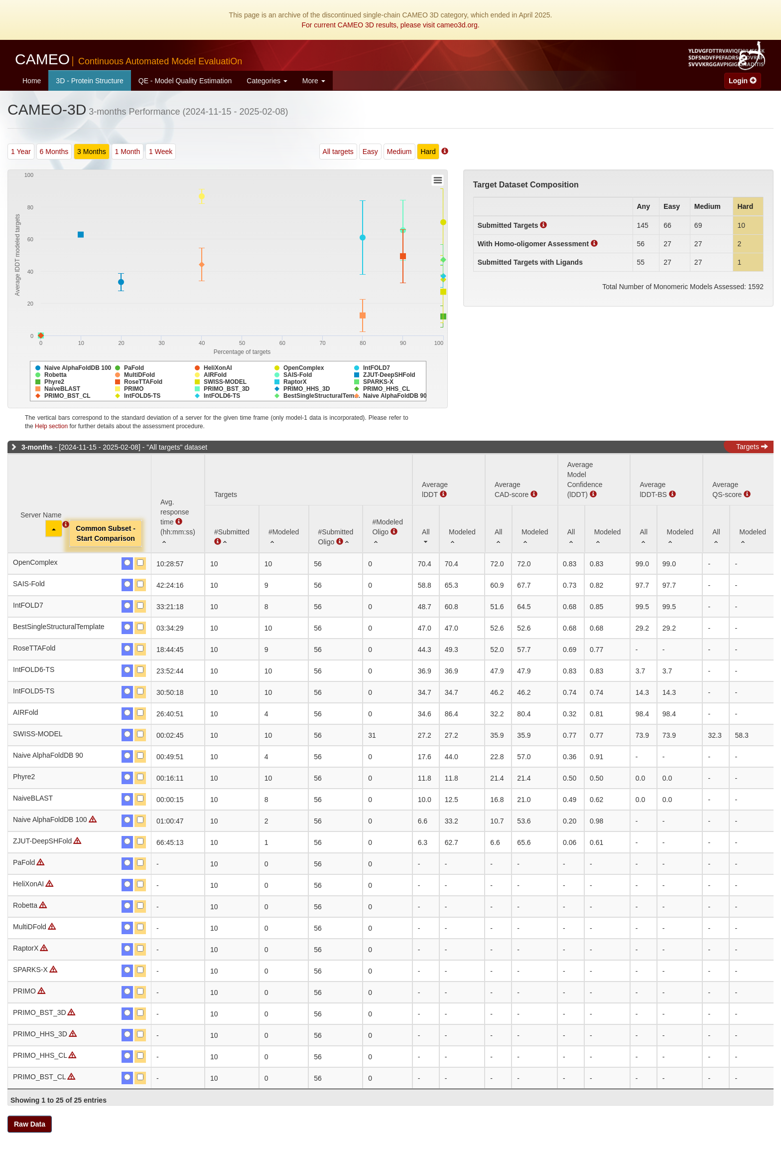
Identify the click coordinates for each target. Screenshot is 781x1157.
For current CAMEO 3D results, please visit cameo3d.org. (390, 25)
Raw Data (29, 1124)
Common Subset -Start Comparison (105, 533)
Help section (51, 426)
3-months (37, 447)
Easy (370, 152)
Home (31, 81)
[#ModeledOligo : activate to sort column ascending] (387, 528)
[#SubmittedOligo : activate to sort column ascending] (336, 528)
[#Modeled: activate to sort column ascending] (284, 528)
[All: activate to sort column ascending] (425, 528)
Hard (427, 152)
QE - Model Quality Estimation (185, 81)
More (313, 81)
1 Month (127, 152)
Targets (752, 447)
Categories (267, 81)
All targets (338, 152)
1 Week (160, 152)
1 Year (21, 152)
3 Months (91, 152)
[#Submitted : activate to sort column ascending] (232, 528)
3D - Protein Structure (89, 81)
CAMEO (128, 59)
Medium (399, 152)
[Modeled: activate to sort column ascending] (462, 528)
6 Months (54, 152)
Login (743, 81)
